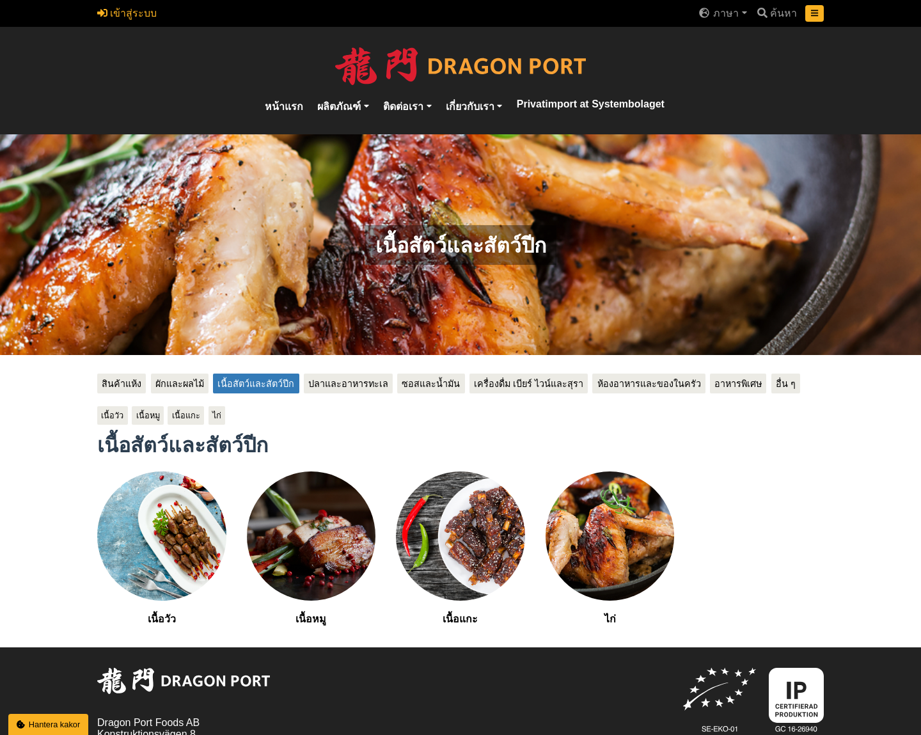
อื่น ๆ (786, 384)
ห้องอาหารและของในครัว (649, 384)
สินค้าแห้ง (121, 384)
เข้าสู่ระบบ (127, 13)
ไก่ (216, 415)
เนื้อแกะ (186, 415)
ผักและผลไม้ (179, 384)
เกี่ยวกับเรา (471, 105)
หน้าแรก (284, 105)
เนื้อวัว (112, 415)
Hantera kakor (49, 724)
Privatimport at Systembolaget (591, 103)
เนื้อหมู (148, 415)
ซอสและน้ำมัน (431, 384)
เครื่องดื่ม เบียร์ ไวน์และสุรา (528, 384)
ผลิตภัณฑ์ (340, 105)
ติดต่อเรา (404, 105)
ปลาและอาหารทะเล (348, 384)
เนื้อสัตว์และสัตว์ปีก (255, 384)
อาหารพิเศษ (738, 384)
